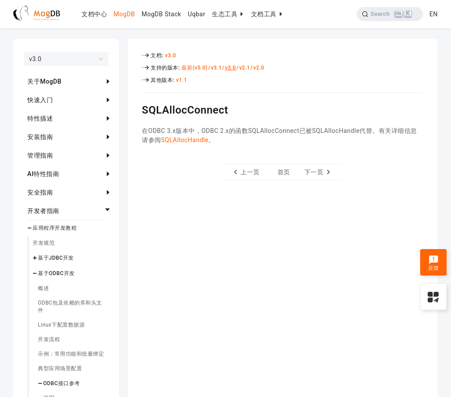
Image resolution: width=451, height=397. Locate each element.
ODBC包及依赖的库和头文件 (70, 306)
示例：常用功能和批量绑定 (71, 354)
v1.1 (181, 80)
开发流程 (49, 339)
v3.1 (216, 68)
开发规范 (44, 243)
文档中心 (94, 14)
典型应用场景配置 (60, 368)
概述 (43, 288)
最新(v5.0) (194, 68)
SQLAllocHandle (185, 139)
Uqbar (196, 14)
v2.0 (258, 68)
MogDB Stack (161, 14)
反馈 (433, 263)
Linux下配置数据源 (61, 325)
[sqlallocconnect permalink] (135, 108)
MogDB (124, 14)
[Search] (390, 14)
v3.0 (170, 55)
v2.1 (244, 68)
